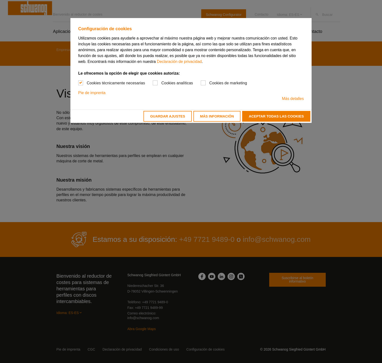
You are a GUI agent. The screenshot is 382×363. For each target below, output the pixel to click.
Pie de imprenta (91, 93)
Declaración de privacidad (179, 61)
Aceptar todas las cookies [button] (276, 116)
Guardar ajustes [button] (167, 116)
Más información (217, 116)
